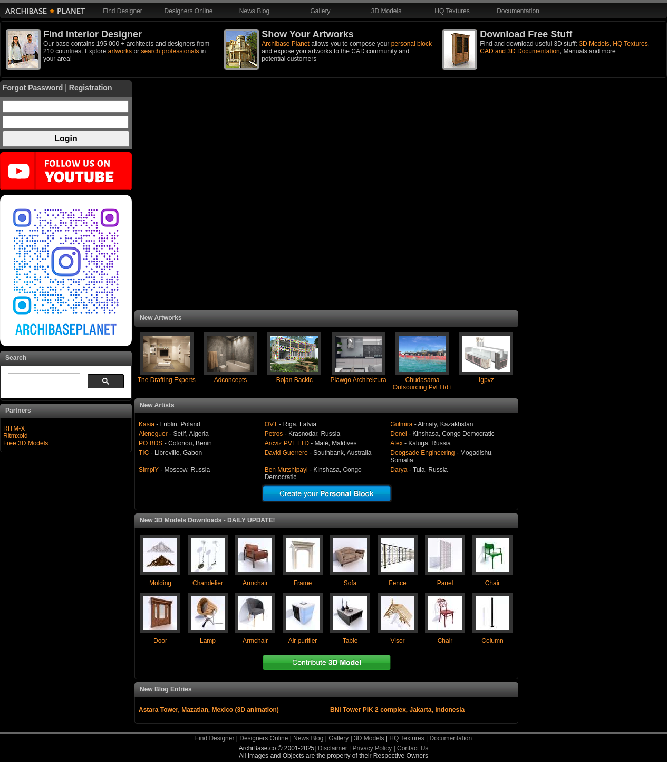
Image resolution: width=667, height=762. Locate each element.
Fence (397, 583)
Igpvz (486, 380)
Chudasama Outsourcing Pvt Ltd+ (422, 383)
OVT (271, 424)
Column (492, 640)
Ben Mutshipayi (286, 469)
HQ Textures (451, 11)
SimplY (149, 469)
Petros (274, 433)
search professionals (170, 51)
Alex (396, 443)
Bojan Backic (294, 380)
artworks (120, 51)
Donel (399, 433)
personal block (411, 43)
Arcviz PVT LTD (287, 443)
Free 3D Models (25, 443)
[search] (43, 381)
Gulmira (401, 424)
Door (160, 640)
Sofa (350, 583)
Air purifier (302, 640)
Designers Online (188, 11)
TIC (144, 452)
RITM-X (14, 428)
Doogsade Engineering (423, 452)
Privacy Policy (372, 748)
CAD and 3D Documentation (519, 51)
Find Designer (122, 11)
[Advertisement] (326, 195)
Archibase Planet (286, 43)
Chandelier (207, 583)
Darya (398, 469)
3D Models (386, 11)
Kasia (146, 424)
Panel (445, 583)
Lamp (208, 640)
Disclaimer (332, 748)
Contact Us (412, 748)
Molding (160, 583)
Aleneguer (153, 433)
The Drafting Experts (167, 380)
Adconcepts (230, 380)
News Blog (254, 11)
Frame (303, 583)
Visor (397, 640)
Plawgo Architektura (358, 380)
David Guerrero (286, 452)
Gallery (320, 11)
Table (350, 640)
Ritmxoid (15, 436)
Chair (492, 583)
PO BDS (150, 443)
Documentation (518, 11)
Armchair (255, 583)
